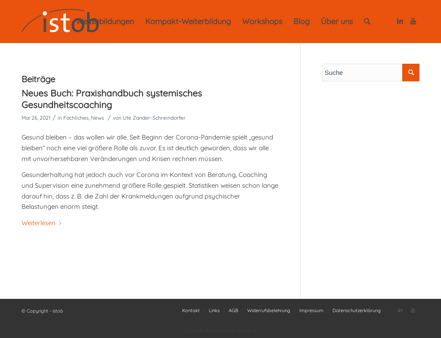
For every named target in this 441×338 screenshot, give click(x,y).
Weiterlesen (43, 223)
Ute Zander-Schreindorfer (154, 118)
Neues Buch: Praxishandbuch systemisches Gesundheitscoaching (112, 98)
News (97, 118)
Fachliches (76, 118)
